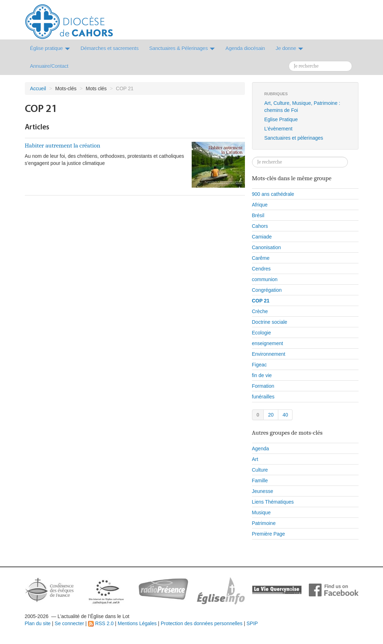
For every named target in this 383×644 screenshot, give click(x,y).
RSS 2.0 (101, 623)
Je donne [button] (289, 48)
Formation (263, 386)
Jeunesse (262, 491)
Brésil (258, 215)
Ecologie (261, 333)
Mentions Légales (137, 623)
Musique (261, 512)
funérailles (263, 396)
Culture (260, 470)
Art (255, 459)
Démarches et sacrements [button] (109, 48)
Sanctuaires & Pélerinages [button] (182, 48)
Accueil (38, 88)
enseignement (267, 343)
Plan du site (38, 623)
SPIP (252, 623)
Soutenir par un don (347, 617)
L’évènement (278, 129)
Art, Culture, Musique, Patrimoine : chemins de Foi (302, 106)
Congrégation (267, 290)
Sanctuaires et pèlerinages (293, 138)
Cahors (260, 226)
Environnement (268, 354)
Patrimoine (264, 523)
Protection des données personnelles (201, 623)
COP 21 (261, 301)
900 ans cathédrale (273, 194)
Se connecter (69, 623)
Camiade (262, 237)
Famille (260, 480)
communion (265, 279)
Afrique (260, 205)
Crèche (260, 311)
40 (285, 415)
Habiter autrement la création (62, 145)
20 (271, 415)
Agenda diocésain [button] (245, 48)
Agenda (260, 448)
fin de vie (262, 375)
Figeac (259, 364)
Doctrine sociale (270, 322)
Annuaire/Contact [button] (49, 66)
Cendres (261, 269)
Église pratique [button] (50, 48)
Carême (261, 258)
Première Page (268, 534)
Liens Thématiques (273, 502)
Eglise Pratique (281, 119)
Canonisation (266, 247)
